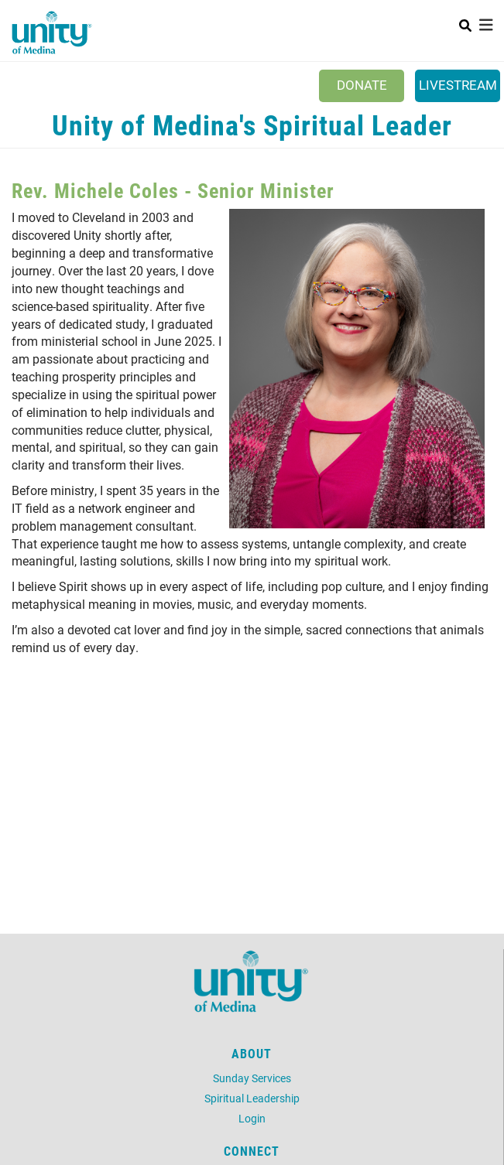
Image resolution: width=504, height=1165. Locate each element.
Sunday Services (252, 1078)
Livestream (458, 85)
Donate (362, 85)
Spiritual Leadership (252, 1098)
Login (252, 1118)
